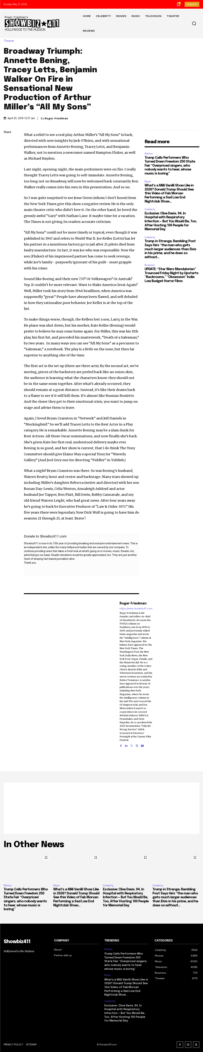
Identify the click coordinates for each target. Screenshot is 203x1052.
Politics (148, 153)
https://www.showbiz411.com (136, 608)
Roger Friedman (56, 118)
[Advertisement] (101, 808)
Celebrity (150, 209)
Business (150, 265)
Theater (10, 41)
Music (148, 181)
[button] (194, 23)
